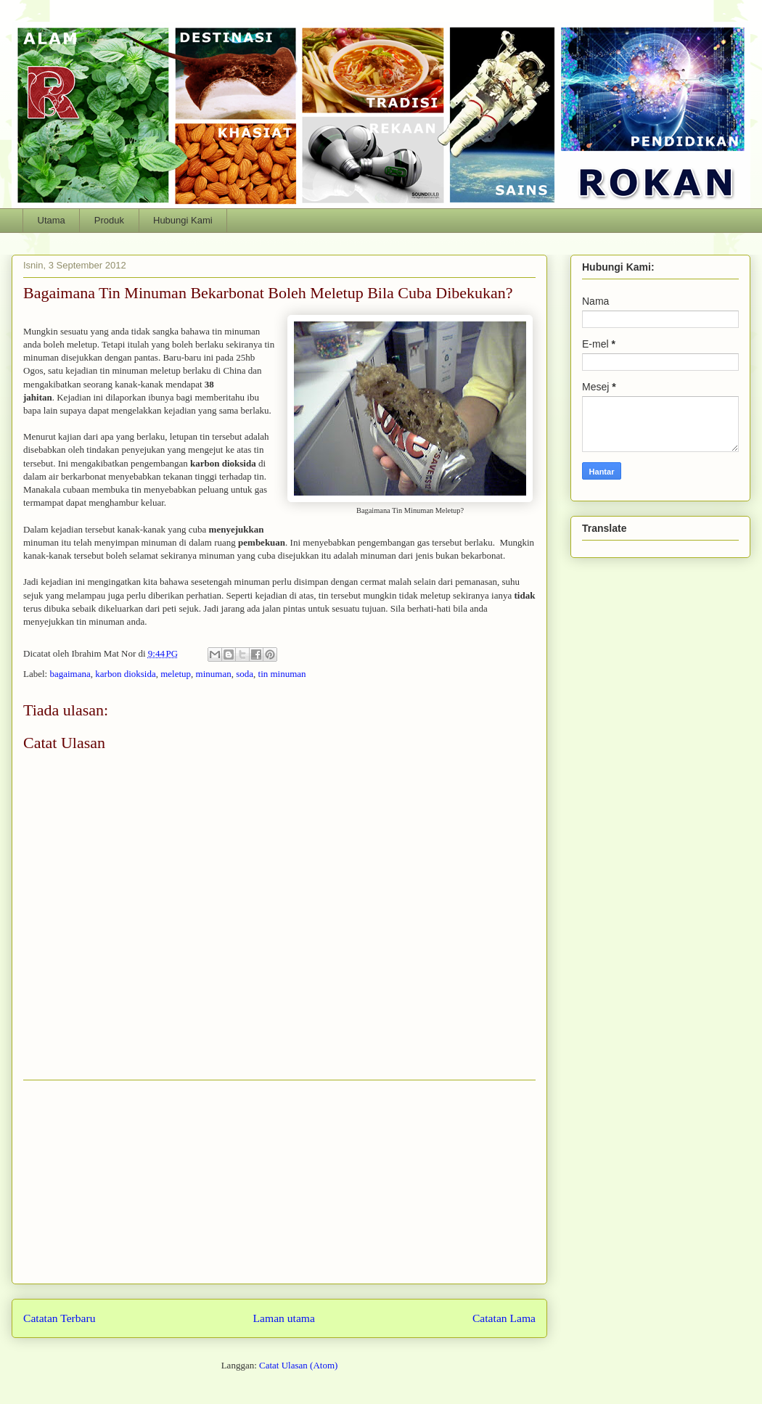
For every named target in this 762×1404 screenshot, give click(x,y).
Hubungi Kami (183, 220)
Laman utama (284, 1318)
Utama (51, 220)
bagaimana (69, 673)
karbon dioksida (125, 673)
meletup (175, 673)
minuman (214, 673)
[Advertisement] (279, 1182)
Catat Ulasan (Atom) (298, 1365)
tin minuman (282, 673)
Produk (109, 220)
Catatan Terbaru (59, 1318)
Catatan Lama (504, 1318)
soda (244, 673)
